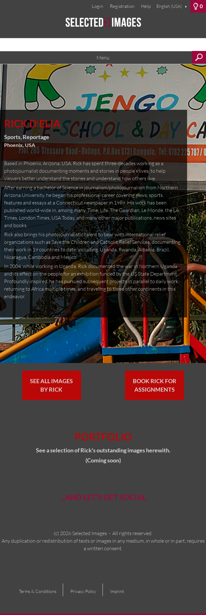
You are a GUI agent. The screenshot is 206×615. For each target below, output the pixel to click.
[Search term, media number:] (103, 44)
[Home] (103, 25)
